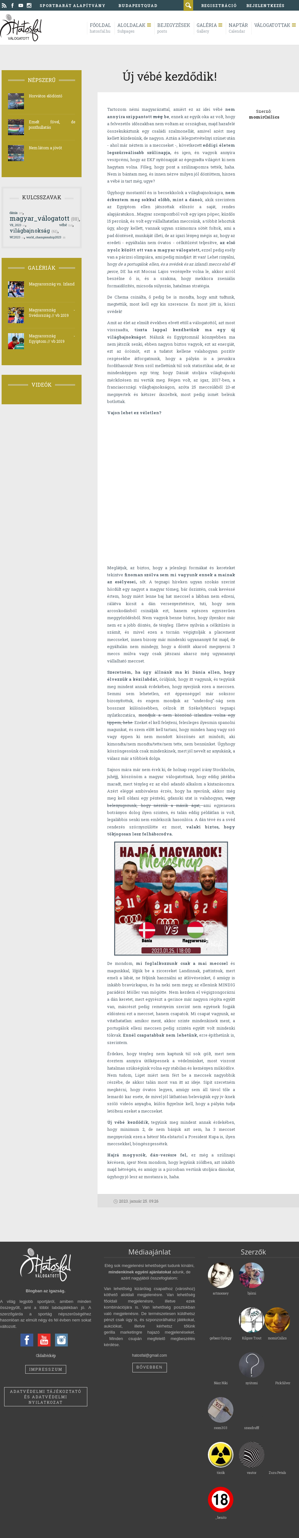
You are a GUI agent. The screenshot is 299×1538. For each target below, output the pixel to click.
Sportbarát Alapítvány (73, 5)
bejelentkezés (265, 5)
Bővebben (149, 1367)
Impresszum (45, 1369)
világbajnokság (34, 230)
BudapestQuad (137, 5)
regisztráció (219, 5)
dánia (16, 212)
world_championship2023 (45, 237)
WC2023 (17, 237)
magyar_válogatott (44, 218)
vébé (66, 225)
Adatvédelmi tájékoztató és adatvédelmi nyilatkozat (45, 1397)
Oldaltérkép (46, 1355)
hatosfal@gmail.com (149, 1355)
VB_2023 (17, 225)
